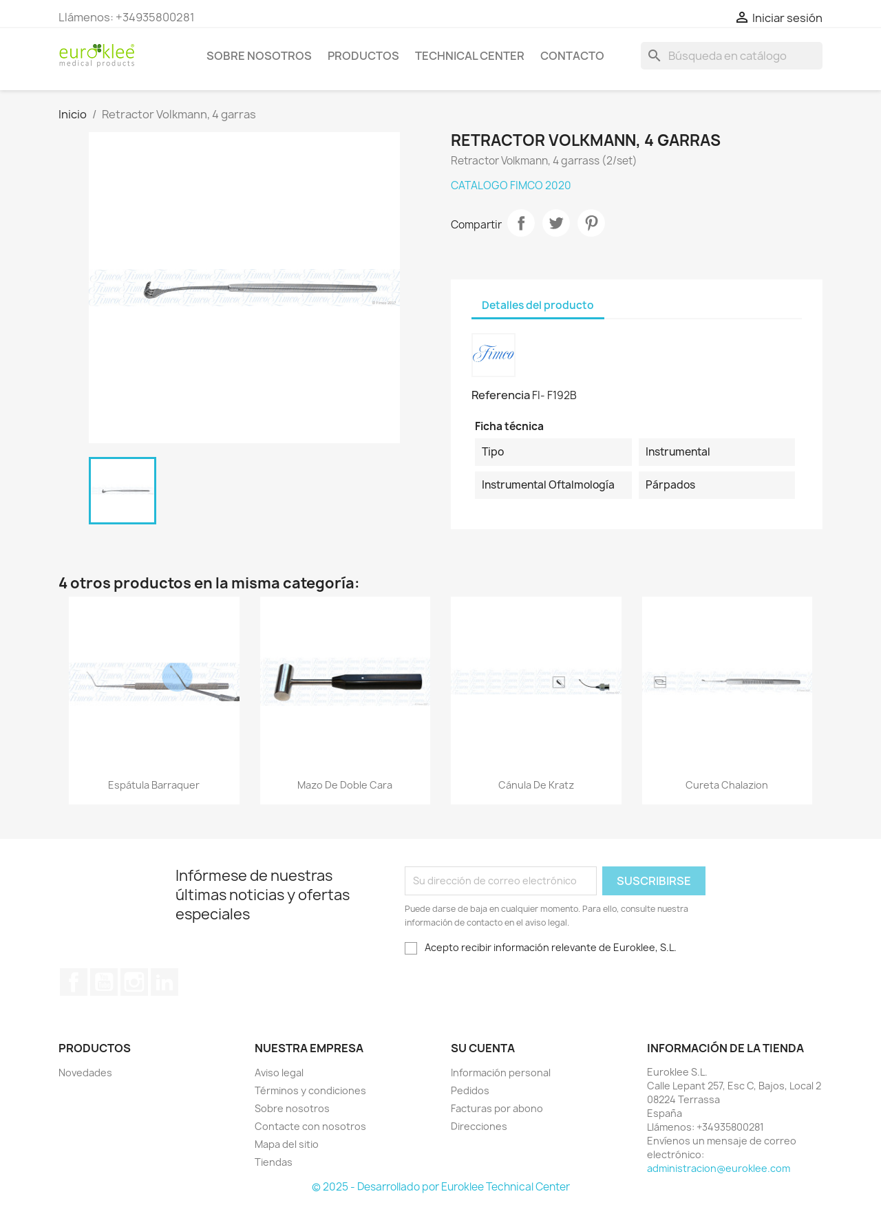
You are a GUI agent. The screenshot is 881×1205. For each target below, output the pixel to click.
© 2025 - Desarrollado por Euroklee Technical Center (441, 1187)
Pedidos (470, 1090)
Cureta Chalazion (727, 784)
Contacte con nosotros (310, 1126)
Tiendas (274, 1162)
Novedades (85, 1072)
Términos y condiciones (310, 1090)
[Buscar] (731, 56)
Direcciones (479, 1126)
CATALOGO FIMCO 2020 (511, 185)
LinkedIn (164, 982)
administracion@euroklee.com (718, 1168)
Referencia (500, 395)
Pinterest (591, 223)
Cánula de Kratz (536, 784)
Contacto (572, 55)
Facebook (73, 982)
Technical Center (469, 55)
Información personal (501, 1072)
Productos (363, 55)
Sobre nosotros (259, 55)
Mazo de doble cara (344, 784)
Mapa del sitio (287, 1144)
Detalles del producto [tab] (538, 305)
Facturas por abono (497, 1108)
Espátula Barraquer (154, 784)
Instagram (134, 982)
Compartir (521, 223)
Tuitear (556, 223)
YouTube (104, 982)
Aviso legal (279, 1072)
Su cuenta (483, 1048)
